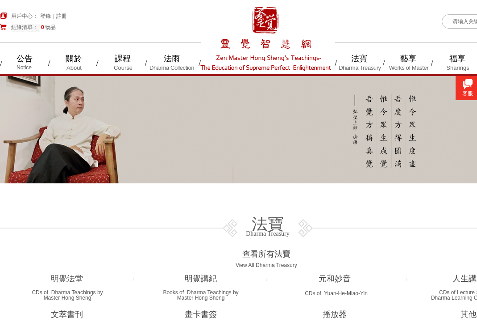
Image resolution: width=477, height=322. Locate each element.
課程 (123, 58)
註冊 (61, 16)
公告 (25, 58)
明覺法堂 (67, 278)
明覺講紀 (201, 278)
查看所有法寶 (266, 254)
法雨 (172, 58)
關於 (74, 58)
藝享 (408, 58)
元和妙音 (335, 278)
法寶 (359, 58)
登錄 (45, 16)
